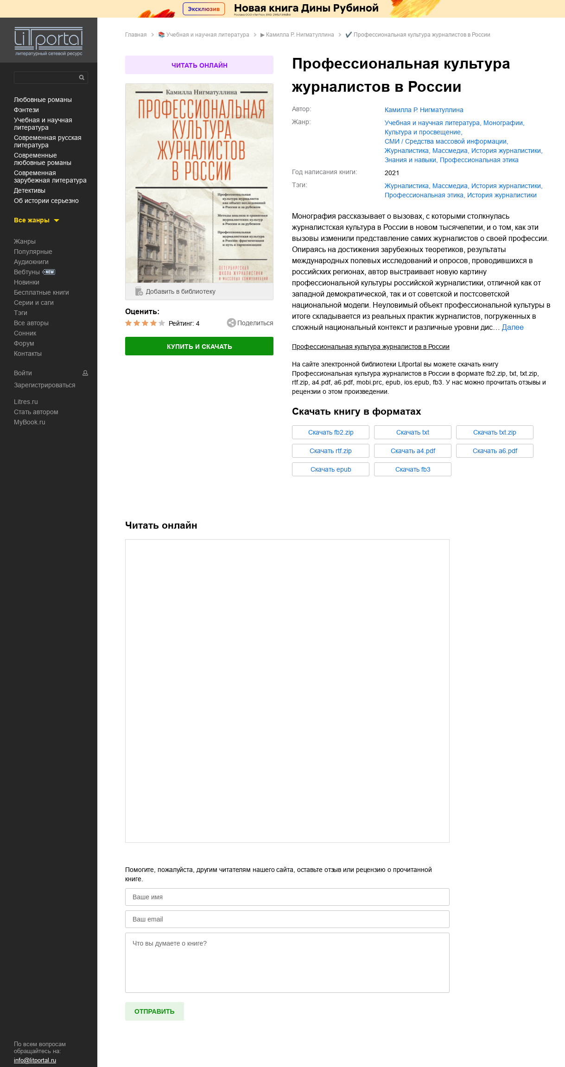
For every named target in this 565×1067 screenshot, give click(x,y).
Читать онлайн (199, 65)
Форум (24, 343)
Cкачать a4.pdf (413, 451)
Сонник (25, 333)
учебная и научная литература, (433, 122)
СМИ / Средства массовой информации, (446, 141)
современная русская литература (48, 141)
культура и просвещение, (424, 132)
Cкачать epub (331, 469)
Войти (23, 373)
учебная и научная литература (43, 123)
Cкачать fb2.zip (331, 432)
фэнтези (26, 110)
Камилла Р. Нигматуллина (300, 35)
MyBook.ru (29, 422)
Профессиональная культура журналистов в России (371, 346)
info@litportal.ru (35, 1060)
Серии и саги (34, 302)
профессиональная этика (479, 160)
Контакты (28, 353)
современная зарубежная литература (50, 176)
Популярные (33, 251)
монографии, (504, 122)
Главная (136, 35)
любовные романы (43, 99)
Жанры (25, 241)
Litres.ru (26, 401)
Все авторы (31, 323)
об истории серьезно (46, 200)
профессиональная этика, (425, 195)
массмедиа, (451, 150)
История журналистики (502, 195)
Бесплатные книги (41, 292)
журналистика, (408, 150)
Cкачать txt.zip (494, 432)
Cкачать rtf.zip (331, 451)
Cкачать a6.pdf (495, 451)
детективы (29, 190)
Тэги (20, 312)
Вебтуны (27, 272)
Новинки (26, 282)
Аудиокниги (31, 261)
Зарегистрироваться (45, 385)
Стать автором (36, 412)
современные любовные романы (42, 159)
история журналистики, (507, 150)
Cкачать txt (412, 432)
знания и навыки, (411, 160)
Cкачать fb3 (413, 469)
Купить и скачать (199, 346)
